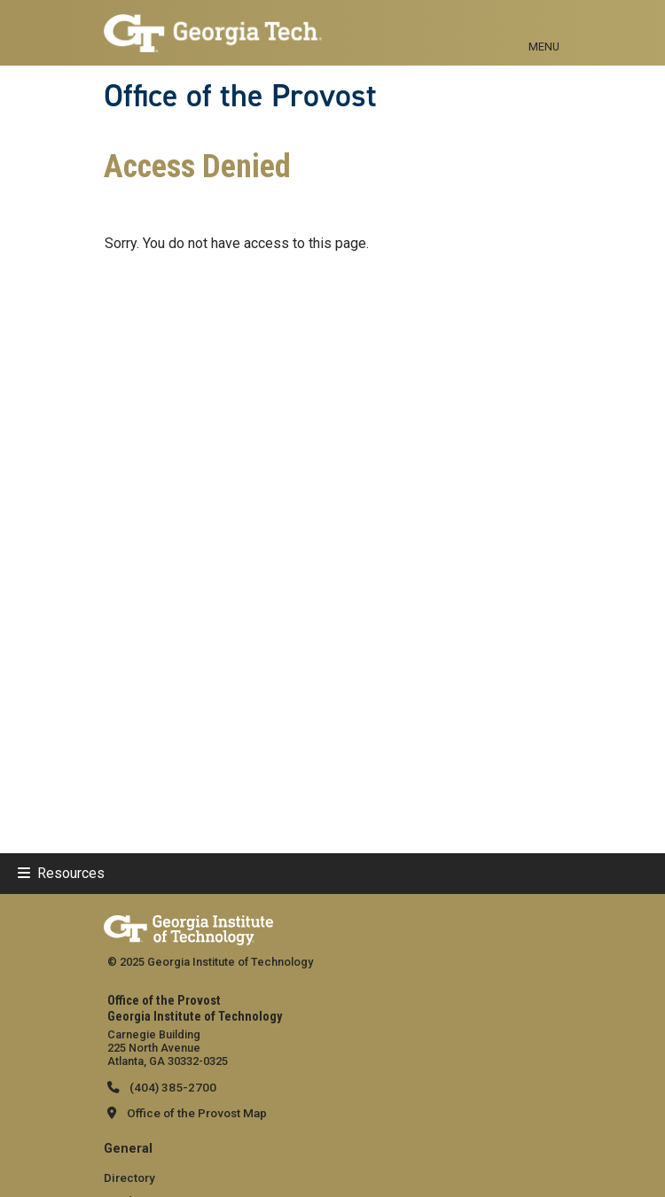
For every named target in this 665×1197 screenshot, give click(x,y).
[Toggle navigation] (544, 26)
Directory (129, 1177)
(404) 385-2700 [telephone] (171, 1087)
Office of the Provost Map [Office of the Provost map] (197, 1113)
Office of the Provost (240, 96)
